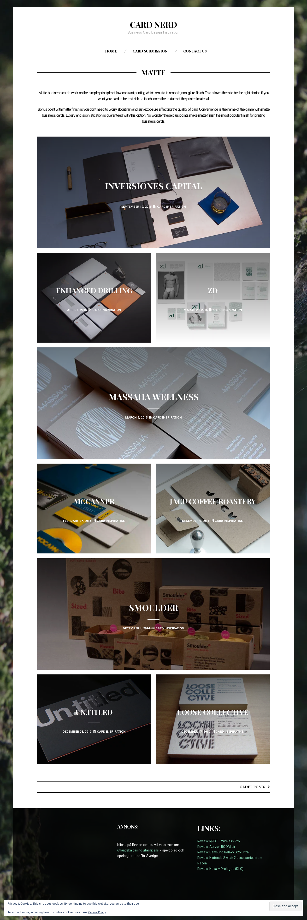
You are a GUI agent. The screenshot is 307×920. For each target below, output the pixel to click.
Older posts (251, 786)
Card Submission (150, 51)
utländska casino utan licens (139, 850)
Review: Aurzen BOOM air (217, 847)
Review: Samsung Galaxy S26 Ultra (224, 852)
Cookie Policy (97, 912)
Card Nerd (153, 24)
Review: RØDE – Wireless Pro (220, 841)
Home (111, 51)
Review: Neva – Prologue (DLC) (221, 869)
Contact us (195, 51)
